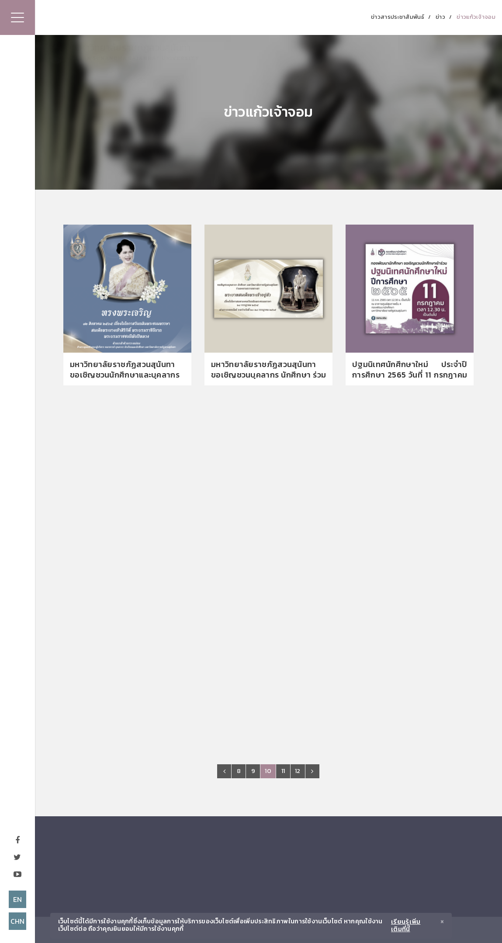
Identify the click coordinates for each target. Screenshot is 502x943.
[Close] (442, 922)
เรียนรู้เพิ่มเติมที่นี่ (405, 925)
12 (298, 771)
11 (283, 771)
